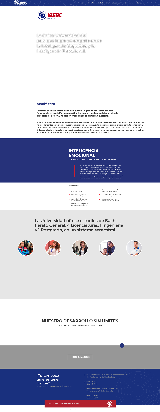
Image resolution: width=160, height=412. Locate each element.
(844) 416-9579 (91, 384)
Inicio (82, 3)
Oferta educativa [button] (113, 3)
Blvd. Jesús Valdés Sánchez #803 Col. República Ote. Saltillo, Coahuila (106, 376)
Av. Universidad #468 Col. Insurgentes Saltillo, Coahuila (102, 390)
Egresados (129, 3)
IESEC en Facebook (81, 357)
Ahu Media (86, 410)
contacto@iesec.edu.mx (95, 402)
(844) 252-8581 (92, 395)
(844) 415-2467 (91, 382)
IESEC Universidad (95, 3)
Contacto (140, 3)
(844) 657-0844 (92, 398)
